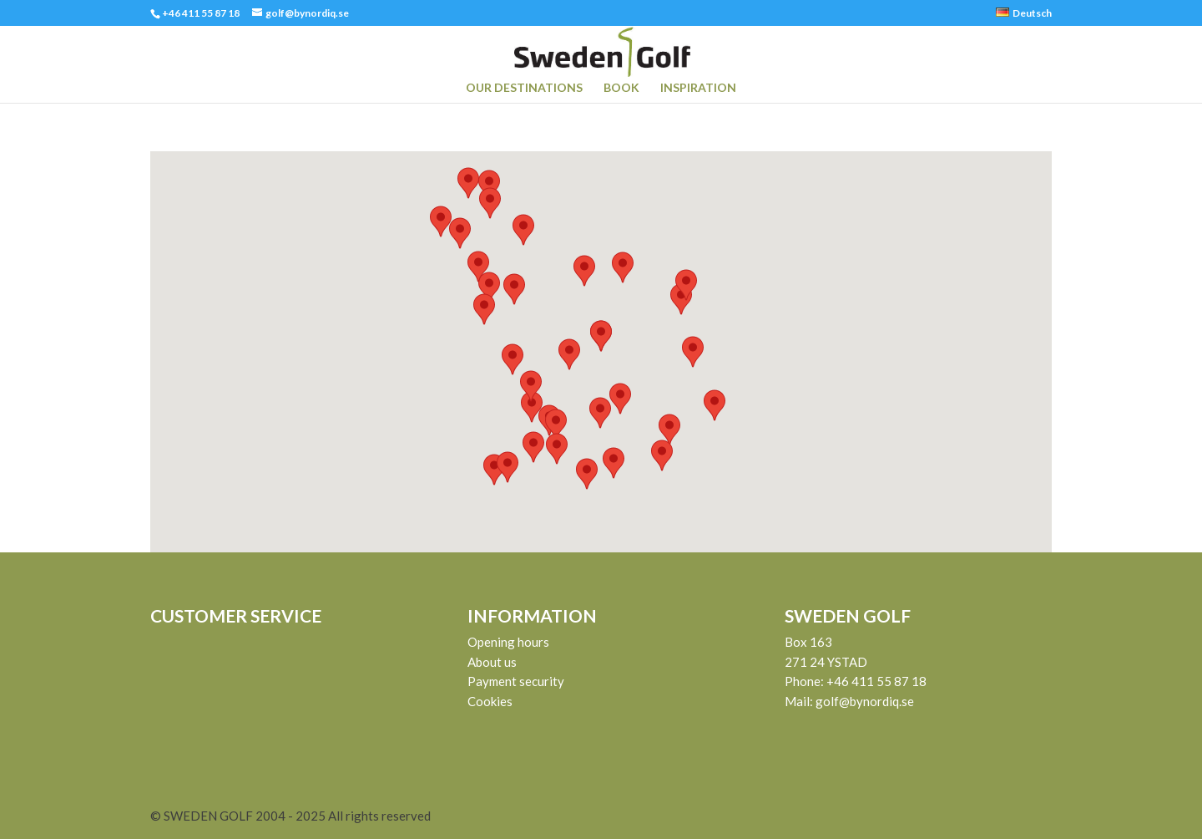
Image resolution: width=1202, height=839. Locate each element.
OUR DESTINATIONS (524, 88)
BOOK (621, 88)
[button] (669, 429)
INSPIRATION (698, 88)
